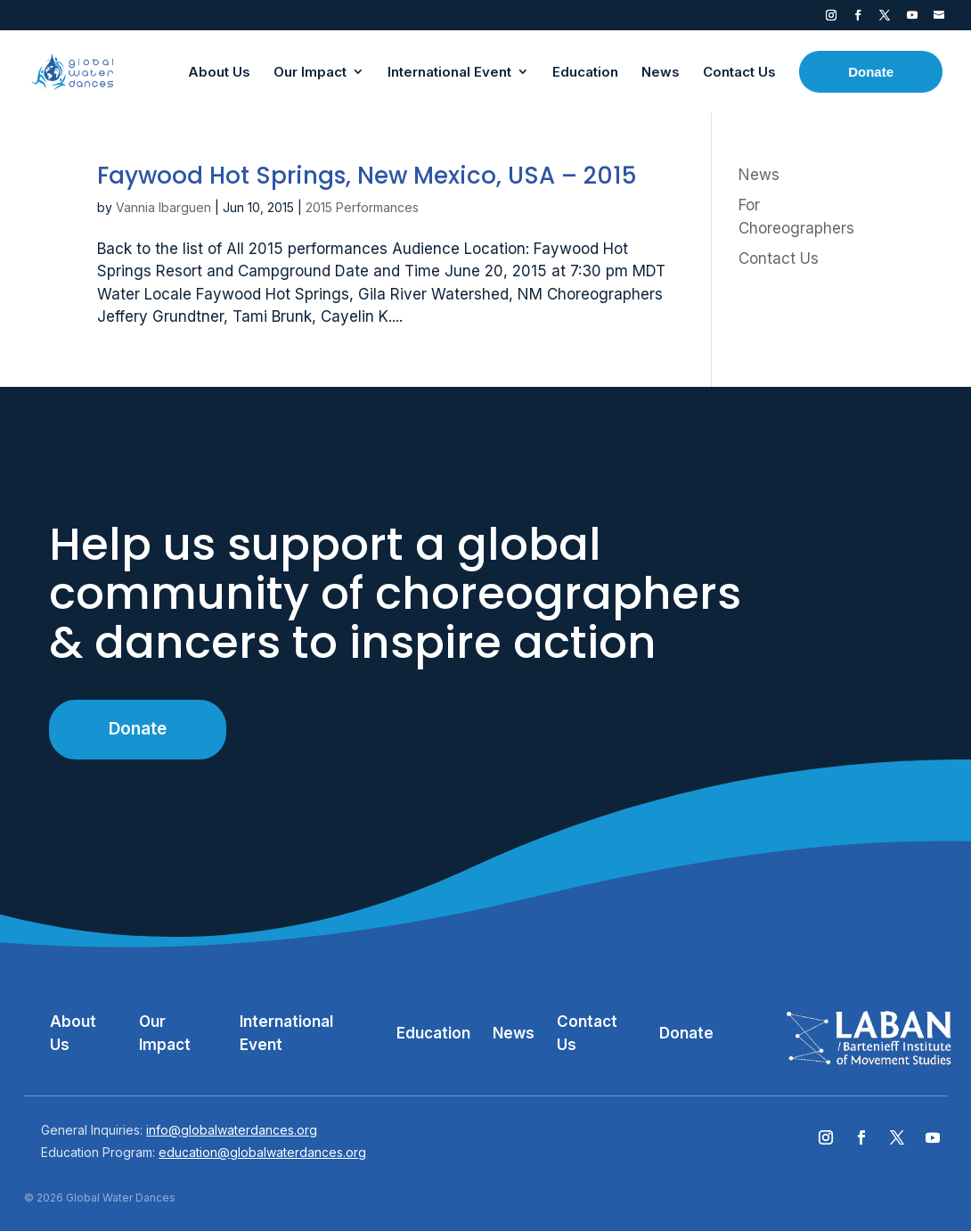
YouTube (912, 18)
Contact (939, 18)
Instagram (831, 18)
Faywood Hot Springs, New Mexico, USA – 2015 (367, 176)
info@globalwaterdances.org (231, 1129)
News (758, 175)
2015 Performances (362, 207)
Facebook (858, 18)
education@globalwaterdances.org (262, 1152)
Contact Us (778, 258)
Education (433, 1033)
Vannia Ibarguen (163, 207)
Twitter (884, 18)
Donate (138, 728)
